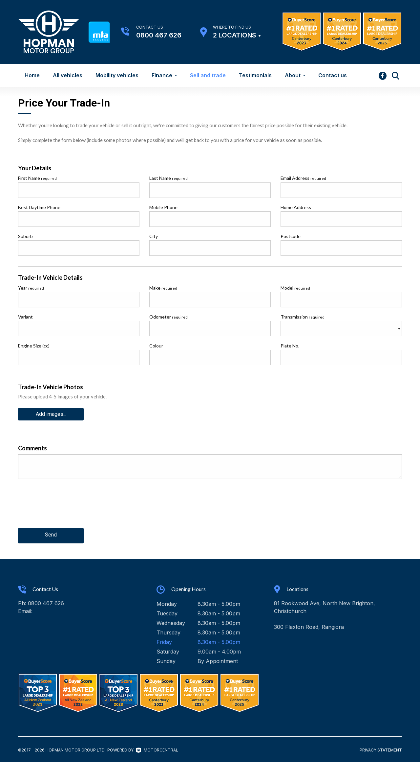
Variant (25, 317)
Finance (164, 75)
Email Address (303, 178)
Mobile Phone (163, 207)
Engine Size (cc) (34, 345)
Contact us (332, 75)
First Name (37, 178)
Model (295, 288)
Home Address (296, 207)
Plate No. (290, 345)
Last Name (168, 178)
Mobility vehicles (116, 75)
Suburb (25, 236)
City (153, 236)
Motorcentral (157, 748)
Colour (156, 345)
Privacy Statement (381, 748)
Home (32, 75)
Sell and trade (208, 75)
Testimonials (255, 75)
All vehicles (67, 75)
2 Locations (234, 35)
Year (31, 288)
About (295, 75)
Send (51, 534)
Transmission (303, 317)
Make (163, 288)
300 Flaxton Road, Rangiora (309, 625)
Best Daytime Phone (39, 207)
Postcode (291, 236)
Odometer (168, 317)
